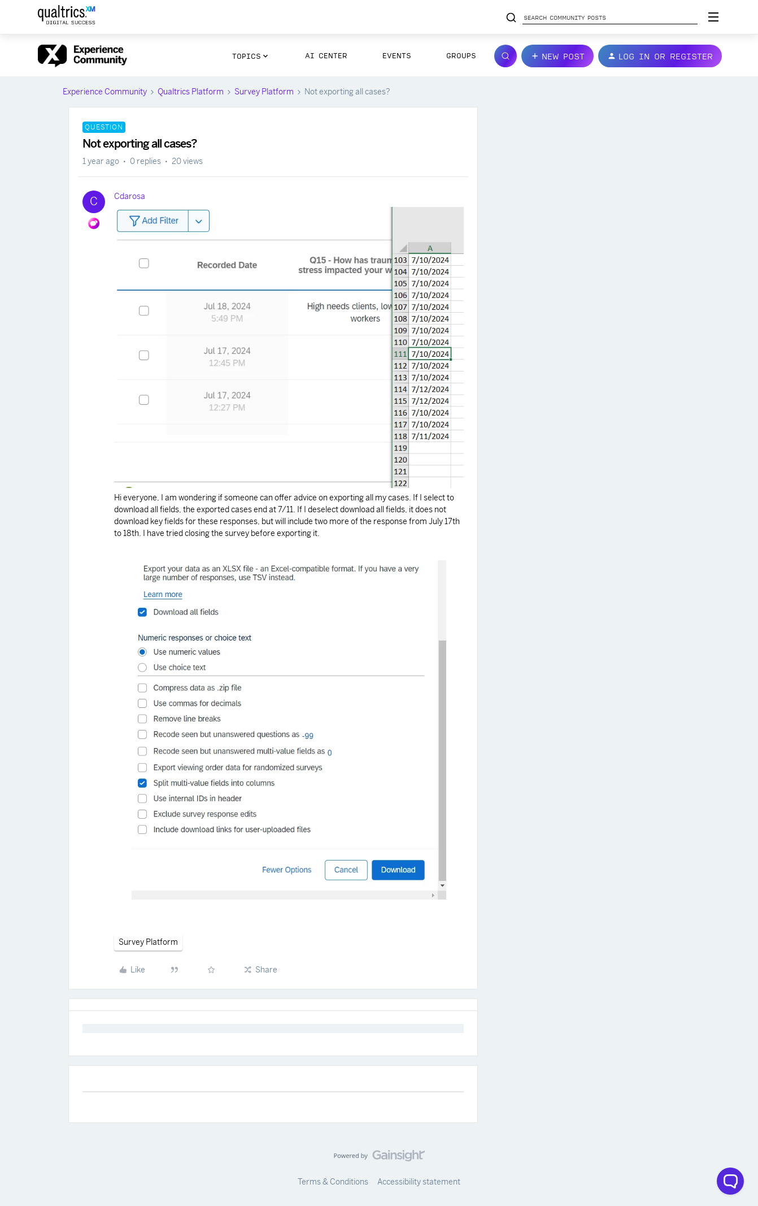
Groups (461, 55)
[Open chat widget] (730, 1181)
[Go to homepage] (82, 56)
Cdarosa (129, 196)
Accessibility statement (418, 1182)
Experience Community (105, 92)
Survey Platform (264, 92)
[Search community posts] (511, 18)
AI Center (326, 55)
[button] (557, 56)
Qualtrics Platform (191, 92)
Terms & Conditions (333, 1182)
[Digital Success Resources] (713, 17)
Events (396, 55)
